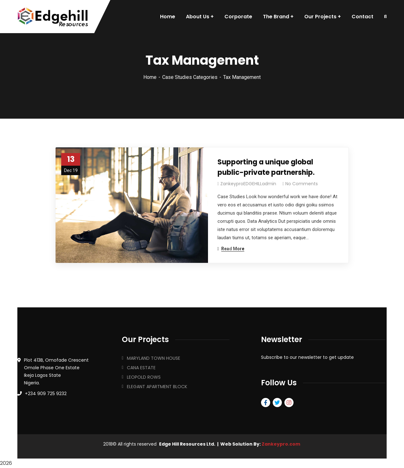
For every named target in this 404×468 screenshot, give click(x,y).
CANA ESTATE (141, 367)
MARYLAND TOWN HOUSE (153, 358)
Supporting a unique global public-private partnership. (266, 167)
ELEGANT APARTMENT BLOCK (157, 386)
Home (150, 77)
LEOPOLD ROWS (144, 377)
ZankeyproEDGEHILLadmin (248, 184)
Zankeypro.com (281, 444)
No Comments (301, 184)
